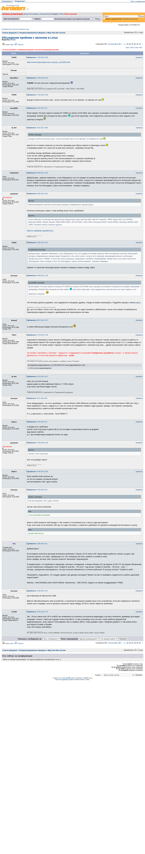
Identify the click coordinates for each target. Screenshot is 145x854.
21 (132, 44)
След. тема (138, 47)
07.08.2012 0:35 (37, 490)
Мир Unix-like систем (56, 33)
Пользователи (45, 14)
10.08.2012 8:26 (37, 543)
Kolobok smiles (79, 679)
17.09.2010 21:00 (38, 95)
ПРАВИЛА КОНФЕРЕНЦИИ (12, 14)
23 (137, 44)
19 (127, 44)
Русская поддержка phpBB (64, 679)
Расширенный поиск (130, 19)
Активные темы (24, 29)
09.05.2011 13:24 (38, 173)
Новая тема (9, 44)
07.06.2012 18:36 (38, 471)
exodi (52, 365)
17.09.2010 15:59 (38, 57)
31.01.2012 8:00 (37, 398)
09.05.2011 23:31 (38, 193)
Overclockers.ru (7, 1)
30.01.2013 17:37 (38, 612)
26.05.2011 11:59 (38, 275)
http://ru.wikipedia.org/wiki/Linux (40, 231)
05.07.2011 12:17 (38, 320)
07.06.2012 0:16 (37, 422)
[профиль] (139, 57)
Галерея (55, 14)
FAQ (61, 14)
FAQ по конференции (138, 1)
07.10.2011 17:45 (38, 335)
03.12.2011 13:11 (38, 376)
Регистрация (33, 14)
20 (130, 44)
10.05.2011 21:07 (38, 242)
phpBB (68, 678)
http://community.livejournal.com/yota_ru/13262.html (48, 62)
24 (140, 44)
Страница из (114, 44)
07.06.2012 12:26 (38, 443)
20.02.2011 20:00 (38, 128)
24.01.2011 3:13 (37, 108)
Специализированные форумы (32, 33)
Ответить (20, 44)
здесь (138, 302)
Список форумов (9, 33)
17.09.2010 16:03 (38, 78)
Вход (26, 14)
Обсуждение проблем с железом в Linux (30, 37)
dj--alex (13, 40)
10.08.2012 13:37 (38, 591)
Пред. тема (129, 47)
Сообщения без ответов (9, 29)
